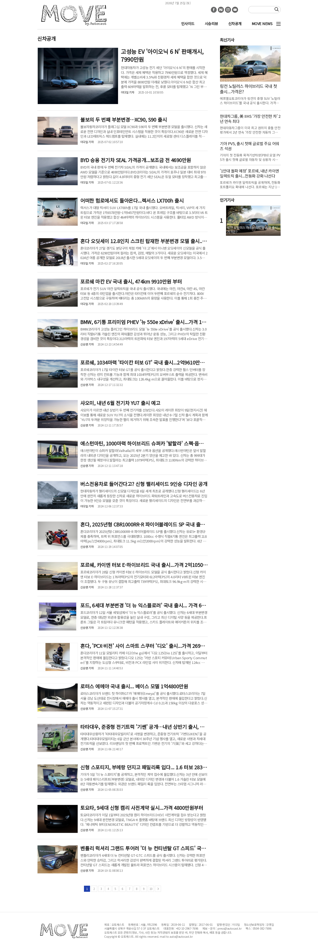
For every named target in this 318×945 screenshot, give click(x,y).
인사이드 (187, 23)
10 (151, 889)
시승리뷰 (211, 23)
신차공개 (235, 23)
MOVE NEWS (262, 23)
